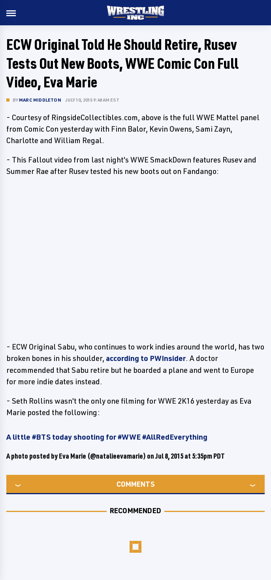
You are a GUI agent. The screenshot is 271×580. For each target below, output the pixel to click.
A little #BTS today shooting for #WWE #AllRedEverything (106, 437)
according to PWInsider (146, 358)
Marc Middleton (40, 100)
